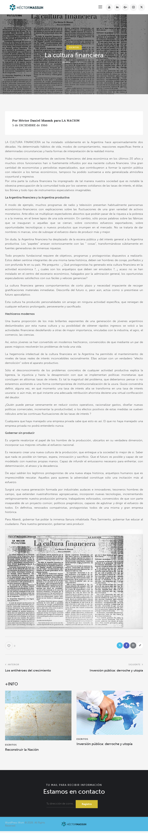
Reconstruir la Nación (22, 751)
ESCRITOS (74, 47)
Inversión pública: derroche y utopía (105, 745)
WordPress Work (14, 824)
